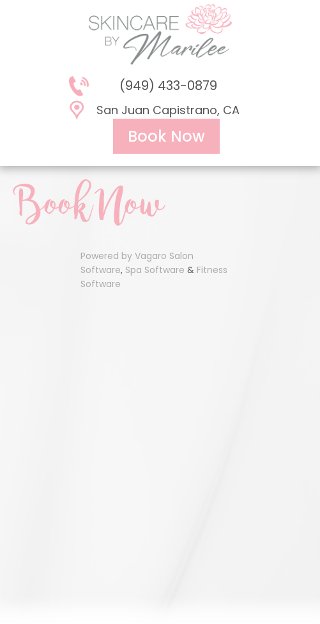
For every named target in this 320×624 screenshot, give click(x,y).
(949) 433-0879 (168, 85)
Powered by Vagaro (123, 255)
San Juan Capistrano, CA (168, 110)
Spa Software (155, 270)
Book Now (166, 136)
